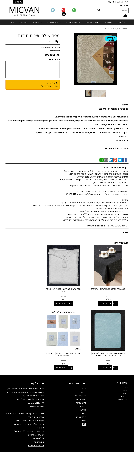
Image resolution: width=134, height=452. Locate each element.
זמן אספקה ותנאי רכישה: (116, 167)
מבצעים (83, 415)
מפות (118, 28)
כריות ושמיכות (81, 397)
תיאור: (125, 104)
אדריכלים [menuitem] (125, 391)
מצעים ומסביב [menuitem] (73, 22)
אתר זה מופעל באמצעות (67, 450)
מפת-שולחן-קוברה (47, 47)
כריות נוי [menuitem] (37, 22)
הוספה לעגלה (106, 300)
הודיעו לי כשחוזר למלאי (49, 86)
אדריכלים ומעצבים (36, 440)
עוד (11, 22)
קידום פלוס (63, 450)
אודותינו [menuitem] (120, 1)
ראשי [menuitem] (127, 1)
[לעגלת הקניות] (125, 16)
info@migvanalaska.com (28, 394)
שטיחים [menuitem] (23, 22)
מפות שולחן (109, 28)
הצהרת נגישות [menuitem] (123, 394)
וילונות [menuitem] (121, 22)
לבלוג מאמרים (38, 433)
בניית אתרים (56, 450)
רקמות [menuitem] (108, 22)
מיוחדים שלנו (81, 412)
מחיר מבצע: (55, 55)
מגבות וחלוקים (80, 390)
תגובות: (125, 232)
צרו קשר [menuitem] (111, 1)
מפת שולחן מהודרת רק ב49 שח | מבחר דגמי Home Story (109, 349)
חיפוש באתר (123, 5)
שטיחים (83, 404)
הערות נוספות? (54, 59)
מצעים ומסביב (80, 394)
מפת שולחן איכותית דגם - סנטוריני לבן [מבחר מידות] (67, 287)
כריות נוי (83, 401)
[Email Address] (84, 420)
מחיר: (55, 50)
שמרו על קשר (37, 378)
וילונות (84, 383)
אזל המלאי (51, 83)
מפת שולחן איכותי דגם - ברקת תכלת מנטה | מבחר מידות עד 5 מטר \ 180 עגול (24, 287)
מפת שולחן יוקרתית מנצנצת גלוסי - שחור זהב (109, 287)
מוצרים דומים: (121, 243)
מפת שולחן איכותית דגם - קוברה (37, 38)
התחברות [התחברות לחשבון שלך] (18, 1)
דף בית (126, 28)
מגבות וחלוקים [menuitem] (92, 22)
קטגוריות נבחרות (77, 378)
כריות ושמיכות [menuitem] (53, 22)
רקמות (83, 387)
